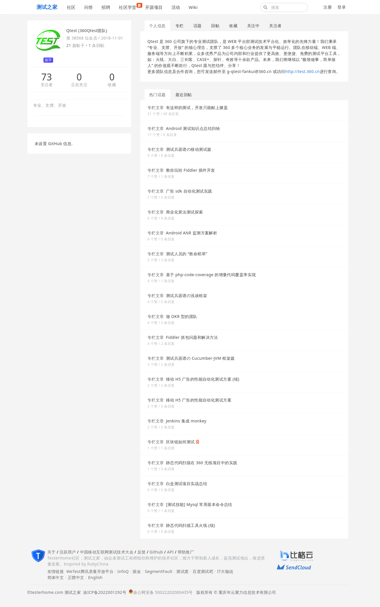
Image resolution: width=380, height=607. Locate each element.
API (170, 552)
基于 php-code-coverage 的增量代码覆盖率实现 (211, 274)
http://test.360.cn (302, 71)
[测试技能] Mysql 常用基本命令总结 (199, 504)
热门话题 (157, 94)
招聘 (105, 7)
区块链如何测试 (180, 441)
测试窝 (182, 571)
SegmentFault (158, 571)
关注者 (47, 84)
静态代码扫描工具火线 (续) (190, 525)
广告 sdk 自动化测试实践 (189, 191)
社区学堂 (130, 6)
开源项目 (154, 7)
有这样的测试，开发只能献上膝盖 (197, 107)
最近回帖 (183, 94)
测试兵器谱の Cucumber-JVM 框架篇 (200, 358)
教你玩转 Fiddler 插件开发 (190, 170)
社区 (71, 7)
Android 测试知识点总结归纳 (193, 128)
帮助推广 (186, 552)
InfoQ (123, 571)
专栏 (179, 25)
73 (46, 77)
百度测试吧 (203, 571)
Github (156, 552)
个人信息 (157, 25)
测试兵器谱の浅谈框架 (186, 295)
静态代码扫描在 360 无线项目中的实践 (201, 462)
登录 (341, 7)
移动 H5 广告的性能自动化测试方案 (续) (202, 379)
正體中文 (76, 577)
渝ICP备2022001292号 (103, 592)
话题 (197, 25)
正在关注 (79, 84)
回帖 (215, 25)
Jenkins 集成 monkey (186, 421)
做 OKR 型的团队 (181, 316)
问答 (88, 7)
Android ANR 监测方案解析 (191, 233)
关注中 (253, 25)
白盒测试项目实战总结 (186, 483)
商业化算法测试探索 (184, 212)
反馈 (141, 552)
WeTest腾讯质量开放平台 (89, 571)
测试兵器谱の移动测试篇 (188, 149)
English (95, 577)
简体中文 (55, 577)
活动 (175, 7)
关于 (51, 552)
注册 (327, 7)
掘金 (137, 571)
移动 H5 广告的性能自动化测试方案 (198, 400)
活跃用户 (67, 552)
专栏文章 (155, 107)
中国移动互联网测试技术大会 (106, 552)
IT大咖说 (225, 571)
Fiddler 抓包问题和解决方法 (192, 337)
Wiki (193, 7)
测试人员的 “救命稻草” (186, 253)
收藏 (112, 84)
